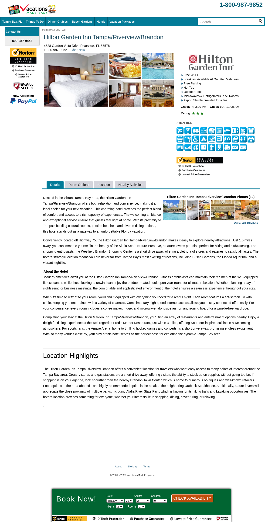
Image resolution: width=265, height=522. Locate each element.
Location (104, 185)
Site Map (132, 466)
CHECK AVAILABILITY (192, 498)
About (118, 466)
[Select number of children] (160, 501)
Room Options (78, 185)
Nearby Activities (130, 185)
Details (55, 185)
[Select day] (129, 501)
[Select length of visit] (119, 506)
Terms (146, 466)
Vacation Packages (122, 21)
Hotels (101, 21)
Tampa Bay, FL (12, 21)
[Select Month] (115, 501)
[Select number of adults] (143, 501)
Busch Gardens (82, 21)
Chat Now (78, 50)
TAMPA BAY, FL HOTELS (54, 30)
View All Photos (246, 223)
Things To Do (35, 21)
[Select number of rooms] (141, 506)
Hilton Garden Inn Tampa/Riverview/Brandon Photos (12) (210, 210)
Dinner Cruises (58, 21)
